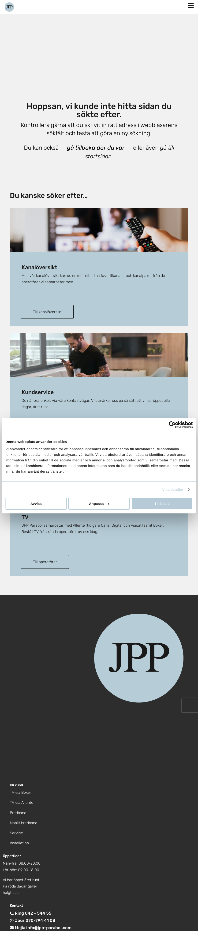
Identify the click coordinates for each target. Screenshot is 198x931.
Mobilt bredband (23, 822)
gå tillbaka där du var (96, 147)
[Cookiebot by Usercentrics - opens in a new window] (172, 424)
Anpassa (99, 504)
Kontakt (16, 905)
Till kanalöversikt (48, 312)
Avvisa (36, 504)
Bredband (18, 812)
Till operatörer (46, 561)
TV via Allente (21, 802)
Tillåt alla (161, 504)
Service (16, 832)
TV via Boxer (20, 792)
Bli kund (16, 784)
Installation (19, 842)
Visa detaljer (172, 490)
